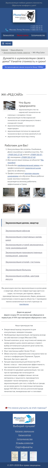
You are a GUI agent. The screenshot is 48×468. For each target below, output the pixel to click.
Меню (8, 43)
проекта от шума (33, 168)
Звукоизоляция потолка (25, 45)
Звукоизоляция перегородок (40, 45)
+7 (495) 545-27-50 (36, 26)
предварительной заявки (29, 165)
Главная (4, 50)
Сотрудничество (38, 35)
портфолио (24, 304)
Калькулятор (8, 35)
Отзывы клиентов (24, 443)
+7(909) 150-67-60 (28, 157)
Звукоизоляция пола (18, 45)
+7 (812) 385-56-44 (36, 28)
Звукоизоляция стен (33, 45)
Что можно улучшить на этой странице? (26, 407)
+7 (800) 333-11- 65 (36, 29)
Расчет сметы (22, 35)
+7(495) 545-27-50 (15, 154)
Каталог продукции (24, 431)
